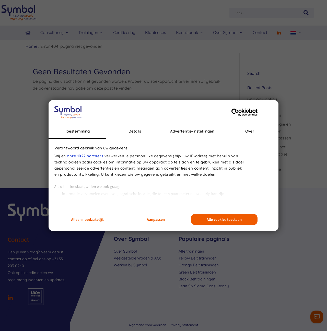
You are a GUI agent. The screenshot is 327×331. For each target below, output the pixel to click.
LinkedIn (28, 272)
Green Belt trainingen (197, 272)
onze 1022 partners (85, 155)
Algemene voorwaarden (148, 325)
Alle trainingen (191, 251)
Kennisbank (187, 32)
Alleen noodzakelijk (87, 219)
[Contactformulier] (316, 317)
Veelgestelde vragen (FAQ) (137, 258)
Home (31, 46)
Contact (260, 32)
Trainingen (88, 32)
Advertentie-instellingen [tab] (192, 131)
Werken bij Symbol (130, 265)
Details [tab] (135, 131)
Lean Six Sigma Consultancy (204, 285)
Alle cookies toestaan (224, 219)
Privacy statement (184, 325)
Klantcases (155, 32)
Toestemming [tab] (77, 131)
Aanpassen (156, 219)
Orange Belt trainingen (199, 265)
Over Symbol (225, 32)
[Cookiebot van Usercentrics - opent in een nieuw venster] (235, 112)
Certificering (124, 32)
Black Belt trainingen (197, 279)
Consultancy (52, 32)
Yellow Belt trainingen (198, 258)
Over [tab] (249, 131)
